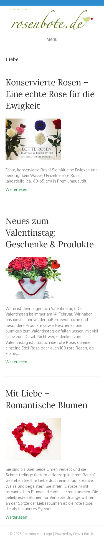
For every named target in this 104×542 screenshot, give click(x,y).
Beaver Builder (84, 534)
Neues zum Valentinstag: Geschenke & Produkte (50, 233)
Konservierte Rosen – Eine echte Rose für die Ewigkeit (50, 94)
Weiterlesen (16, 189)
